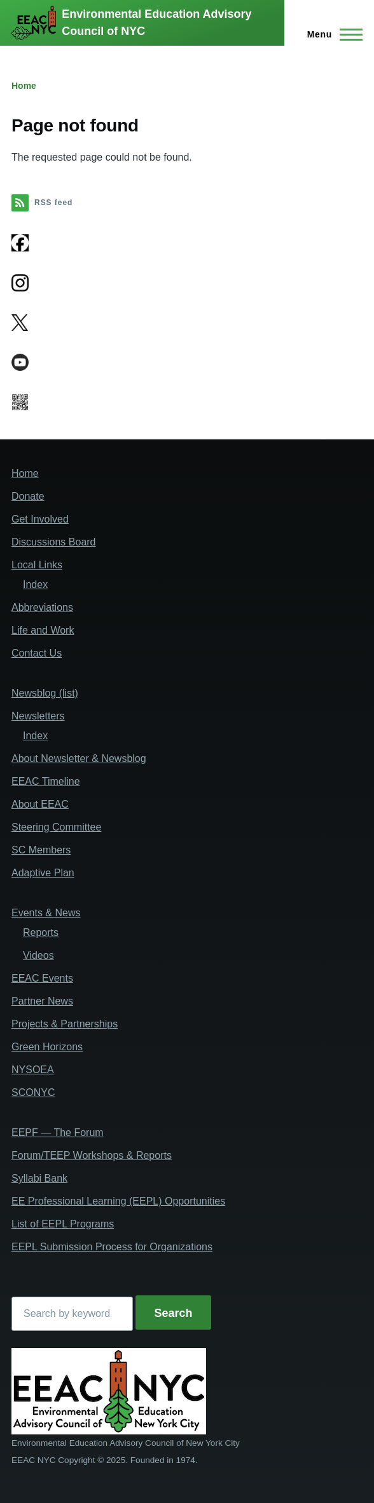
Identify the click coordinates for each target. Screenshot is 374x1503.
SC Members (41, 850)
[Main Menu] (331, 34)
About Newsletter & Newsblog (78, 758)
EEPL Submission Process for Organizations (111, 1246)
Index (35, 584)
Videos (38, 955)
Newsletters (38, 716)
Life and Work (42, 630)
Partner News (42, 1001)
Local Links (36, 564)
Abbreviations (42, 607)
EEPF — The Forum (57, 1132)
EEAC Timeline (45, 781)
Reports (41, 932)
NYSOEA (32, 1069)
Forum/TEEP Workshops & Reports (91, 1155)
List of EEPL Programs (62, 1224)
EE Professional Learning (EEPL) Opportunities (118, 1201)
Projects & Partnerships (64, 1024)
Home (23, 86)
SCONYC (33, 1092)
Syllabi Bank (39, 1178)
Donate (28, 496)
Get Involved (40, 519)
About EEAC (40, 804)
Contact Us (36, 653)
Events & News (45, 912)
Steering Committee (56, 827)
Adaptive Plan (42, 872)
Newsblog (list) (44, 693)
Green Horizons (47, 1046)
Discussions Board (53, 542)
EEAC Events (42, 978)
